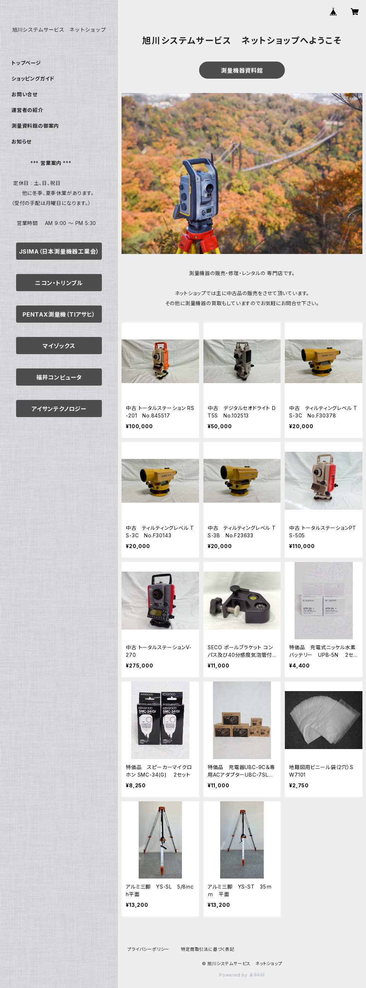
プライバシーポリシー (148, 949)
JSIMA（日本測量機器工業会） (59, 251)
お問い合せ (24, 94)
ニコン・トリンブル (59, 283)
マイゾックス (59, 345)
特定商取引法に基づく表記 (207, 949)
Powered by (242, 975)
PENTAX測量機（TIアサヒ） (59, 314)
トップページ (26, 63)
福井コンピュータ (59, 377)
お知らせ (21, 141)
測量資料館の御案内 (35, 126)
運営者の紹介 (27, 110)
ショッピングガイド (32, 78)
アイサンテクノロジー (58, 408)
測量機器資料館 (242, 70)
